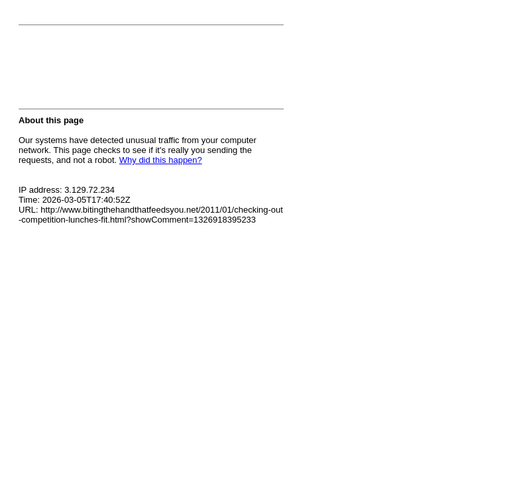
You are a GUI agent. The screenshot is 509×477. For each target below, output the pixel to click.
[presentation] (119, 71)
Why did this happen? (160, 160)
